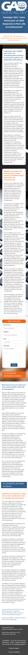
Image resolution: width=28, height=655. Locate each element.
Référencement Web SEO (9, 634)
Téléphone (6, 331)
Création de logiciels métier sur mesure (12, 629)
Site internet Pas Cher (8, 627)
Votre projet (6, 345)
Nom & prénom (7, 324)
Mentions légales (14, 648)
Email (4, 338)
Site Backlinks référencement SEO (11, 632)
